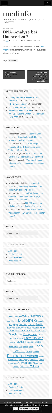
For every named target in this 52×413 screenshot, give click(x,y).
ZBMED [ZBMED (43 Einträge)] (16, 367)
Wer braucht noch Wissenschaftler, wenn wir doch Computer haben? (26, 163)
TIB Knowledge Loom (17, 104)
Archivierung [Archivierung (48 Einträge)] (12, 321)
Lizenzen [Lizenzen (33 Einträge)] (13, 342)
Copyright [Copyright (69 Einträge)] (13, 324)
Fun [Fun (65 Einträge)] (43, 328)
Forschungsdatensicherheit (20, 110)
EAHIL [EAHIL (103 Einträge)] (39, 324)
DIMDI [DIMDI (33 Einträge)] (25, 325)
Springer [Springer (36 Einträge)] (26, 360)
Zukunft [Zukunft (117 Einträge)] (34, 366)
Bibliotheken (8, 28)
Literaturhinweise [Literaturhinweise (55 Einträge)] (16, 338)
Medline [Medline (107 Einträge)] (13, 346)
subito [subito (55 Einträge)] (41, 359)
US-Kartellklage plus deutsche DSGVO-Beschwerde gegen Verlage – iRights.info (25, 147)
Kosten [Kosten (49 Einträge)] (40, 334)
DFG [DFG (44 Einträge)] (21, 325)
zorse (10, 137)
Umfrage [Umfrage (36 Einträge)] (10, 363)
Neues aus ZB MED (17, 107)
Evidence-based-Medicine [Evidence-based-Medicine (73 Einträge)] (28, 328)
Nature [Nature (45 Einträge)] (25, 347)
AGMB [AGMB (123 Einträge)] (25, 315)
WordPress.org (14, 261)
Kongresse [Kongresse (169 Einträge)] (30, 334)
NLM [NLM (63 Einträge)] (31, 347)
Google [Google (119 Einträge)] (13, 334)
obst (6, 40)
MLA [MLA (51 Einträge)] (20, 347)
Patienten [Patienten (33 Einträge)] (29, 351)
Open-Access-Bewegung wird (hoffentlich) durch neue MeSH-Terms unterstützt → (39, 76)
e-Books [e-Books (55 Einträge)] (31, 324)
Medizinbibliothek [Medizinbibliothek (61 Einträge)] (34, 342)
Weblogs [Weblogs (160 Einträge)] (26, 362)
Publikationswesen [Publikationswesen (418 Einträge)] (22, 356)
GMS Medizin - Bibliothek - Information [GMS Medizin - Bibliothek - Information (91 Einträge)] (26, 330)
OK (15, 409)
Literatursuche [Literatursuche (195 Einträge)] (33, 338)
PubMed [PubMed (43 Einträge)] (42, 356)
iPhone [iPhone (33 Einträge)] (20, 334)
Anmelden (12, 251)
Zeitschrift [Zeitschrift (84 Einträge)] (25, 366)
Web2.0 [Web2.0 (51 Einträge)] (17, 363)
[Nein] (48, 406)
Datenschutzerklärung (29, 409)
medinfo (17, 13)
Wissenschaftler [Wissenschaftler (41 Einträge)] (39, 363)
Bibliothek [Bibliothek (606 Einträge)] (27, 320)
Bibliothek (13, 60)
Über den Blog (35, 134)
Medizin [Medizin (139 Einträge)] (21, 341)
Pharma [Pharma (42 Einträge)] (36, 352)
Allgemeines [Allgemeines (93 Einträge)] (36, 315)
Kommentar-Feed (16, 257)
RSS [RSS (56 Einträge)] (21, 359)
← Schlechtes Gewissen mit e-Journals (11, 74)
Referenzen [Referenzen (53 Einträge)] (13, 360)
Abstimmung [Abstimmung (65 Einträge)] (15, 316)
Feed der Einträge (16, 254)
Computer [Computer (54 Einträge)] (40, 321)
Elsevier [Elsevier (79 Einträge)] (11, 327)
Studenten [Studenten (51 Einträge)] (34, 360)
